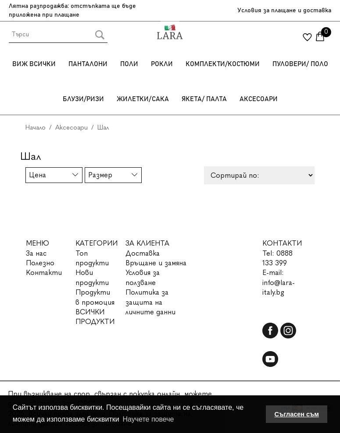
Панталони (87, 64)
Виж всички (34, 64)
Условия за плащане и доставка (284, 10)
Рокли (162, 64)
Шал (103, 127)
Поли (129, 64)
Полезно (40, 263)
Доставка (142, 253)
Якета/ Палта (204, 99)
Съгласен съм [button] (297, 414)
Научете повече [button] (148, 419)
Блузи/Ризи (83, 99)
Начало (35, 127)
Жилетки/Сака (143, 99)
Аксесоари (259, 99)
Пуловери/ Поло (300, 64)
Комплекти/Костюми (223, 64)
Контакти (44, 272)
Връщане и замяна (155, 263)
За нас (36, 253)
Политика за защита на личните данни (150, 302)
